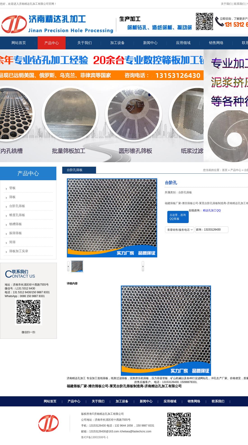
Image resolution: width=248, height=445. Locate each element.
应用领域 (170, 401)
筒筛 (12, 242)
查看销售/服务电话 (178, 229)
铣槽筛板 (15, 224)
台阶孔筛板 (17, 206)
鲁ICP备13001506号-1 (94, 437)
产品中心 (235, 170)
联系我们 (239, 3)
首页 (224, 170)
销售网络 (194, 401)
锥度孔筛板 (17, 215)
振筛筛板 (15, 233)
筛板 (12, 197)
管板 (12, 188)
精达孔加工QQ (212, 210)
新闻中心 (146, 401)
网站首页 (50, 401)
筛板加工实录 (18, 251)
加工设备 (122, 401)
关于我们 (226, 3)
